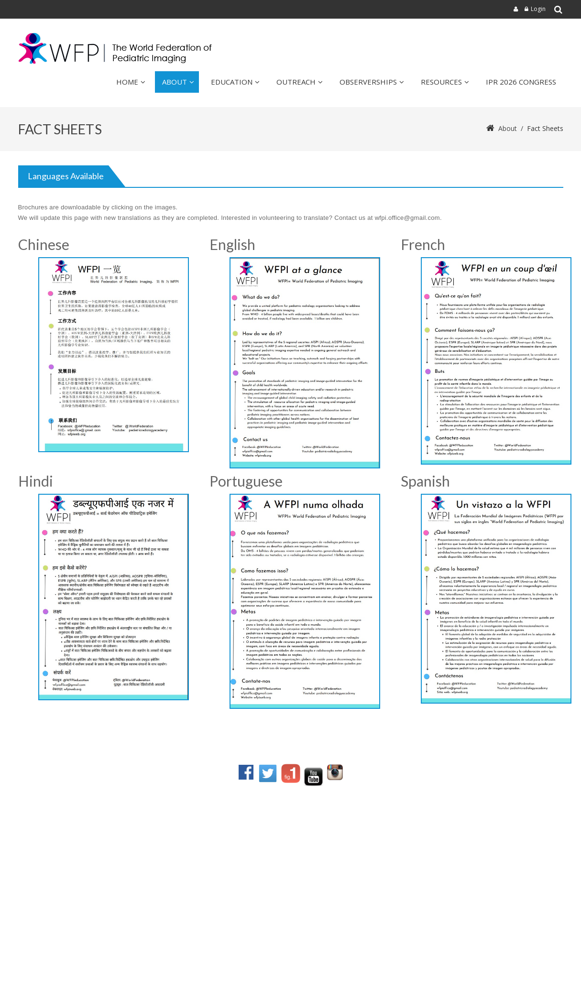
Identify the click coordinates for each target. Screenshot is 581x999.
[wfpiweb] (117, 48)
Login (538, 9)
